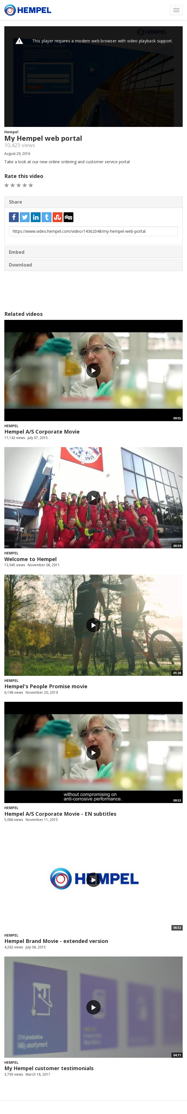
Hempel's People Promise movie (45, 686)
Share (15, 202)
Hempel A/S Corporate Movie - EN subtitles (60, 813)
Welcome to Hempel (30, 559)
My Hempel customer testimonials (49, 1068)
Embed (16, 252)
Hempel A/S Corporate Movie (42, 431)
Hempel (11, 132)
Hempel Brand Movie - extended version (56, 940)
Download (20, 265)
